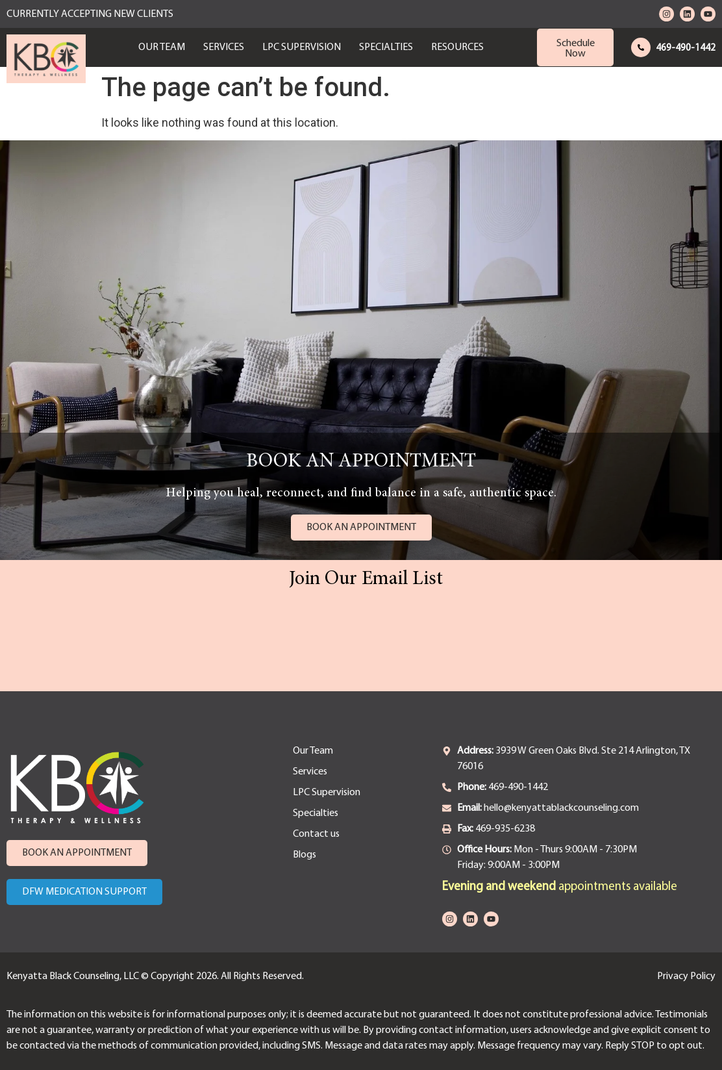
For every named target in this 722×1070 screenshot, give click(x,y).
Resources (457, 47)
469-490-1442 (686, 48)
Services (223, 47)
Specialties (386, 47)
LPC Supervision (301, 47)
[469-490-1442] (641, 47)
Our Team (161, 47)
